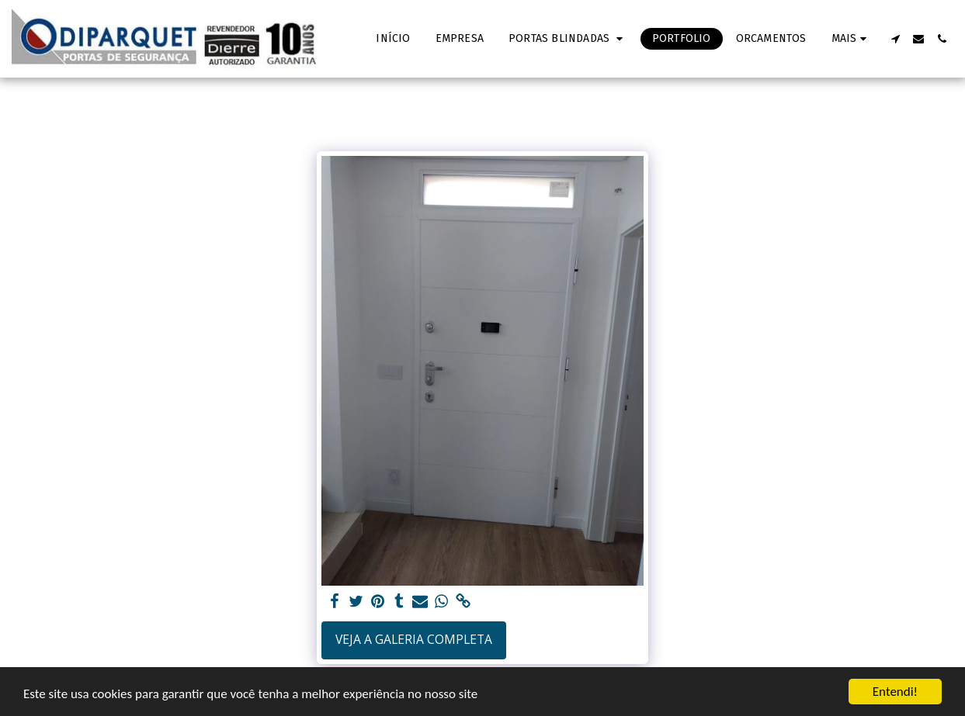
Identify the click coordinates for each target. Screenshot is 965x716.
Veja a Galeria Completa (413, 639)
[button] (568, 39)
